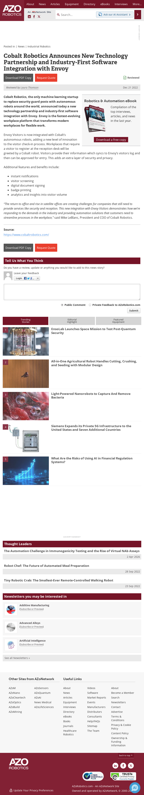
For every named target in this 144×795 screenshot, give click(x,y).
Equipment (70, 702)
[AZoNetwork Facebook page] (34, 17)
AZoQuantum (42, 693)
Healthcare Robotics (70, 732)
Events (91, 702)
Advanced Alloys (30, 623)
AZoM (12, 688)
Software (92, 693)
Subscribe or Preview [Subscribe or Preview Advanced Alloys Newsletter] (31, 626)
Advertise (117, 711)
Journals (68, 726)
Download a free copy (111, 140)
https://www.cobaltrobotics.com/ (26, 235)
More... (137, 4)
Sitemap (92, 726)
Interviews (69, 707)
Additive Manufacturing (34, 605)
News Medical (42, 702)
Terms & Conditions (117, 718)
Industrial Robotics (39, 46)
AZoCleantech (17, 697)
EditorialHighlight (72, 321)
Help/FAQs (93, 721)
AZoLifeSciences (44, 707)
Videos (91, 688)
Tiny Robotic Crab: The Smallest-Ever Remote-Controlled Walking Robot (58, 580)
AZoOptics (15, 702)
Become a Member (122, 693)
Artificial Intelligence (33, 640)
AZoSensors (41, 688)
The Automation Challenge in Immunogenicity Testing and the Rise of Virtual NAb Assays (71, 551)
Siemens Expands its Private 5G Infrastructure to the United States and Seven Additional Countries (91, 428)
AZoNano (14, 693)
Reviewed (133, 77)
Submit (133, 310)
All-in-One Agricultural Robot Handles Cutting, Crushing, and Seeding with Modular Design (94, 363)
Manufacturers (96, 707)
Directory (68, 711)
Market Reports (96, 697)
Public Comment (75, 305)
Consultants (94, 716)
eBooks (67, 716)
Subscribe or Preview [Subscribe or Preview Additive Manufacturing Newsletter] (31, 609)
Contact (115, 707)
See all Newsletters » (17, 658)
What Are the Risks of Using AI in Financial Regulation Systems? (92, 460)
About (67, 688)
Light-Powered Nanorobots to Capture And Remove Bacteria (91, 395)
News (21, 46)
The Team (93, 730)
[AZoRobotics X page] (39, 17)
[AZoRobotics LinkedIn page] (29, 17)
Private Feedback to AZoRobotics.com (116, 305)
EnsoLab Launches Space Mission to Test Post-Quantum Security (93, 331)
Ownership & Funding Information (119, 741)
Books (66, 721)
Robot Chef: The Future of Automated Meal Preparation (46, 566)
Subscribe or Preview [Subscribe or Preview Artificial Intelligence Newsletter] (31, 644)
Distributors (94, 711)
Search (115, 697)
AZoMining (15, 711)
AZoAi (37, 697)
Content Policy (120, 733)
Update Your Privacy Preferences (31, 790)
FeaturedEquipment (118, 321)
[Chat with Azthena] (134, 787)
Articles (67, 697)
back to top (126, 755)
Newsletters (118, 702)
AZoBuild (14, 707)
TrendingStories (25, 321)
